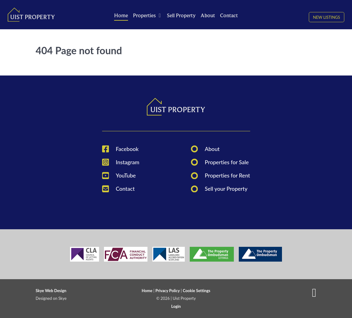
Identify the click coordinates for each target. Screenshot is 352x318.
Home (147, 290)
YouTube (126, 175)
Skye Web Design (51, 290)
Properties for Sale (227, 162)
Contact (125, 189)
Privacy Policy (167, 290)
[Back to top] (314, 295)
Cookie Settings (196, 290)
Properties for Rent (227, 175)
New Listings (326, 16)
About (212, 149)
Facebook (127, 149)
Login (176, 306)
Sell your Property (226, 189)
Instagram (127, 162)
